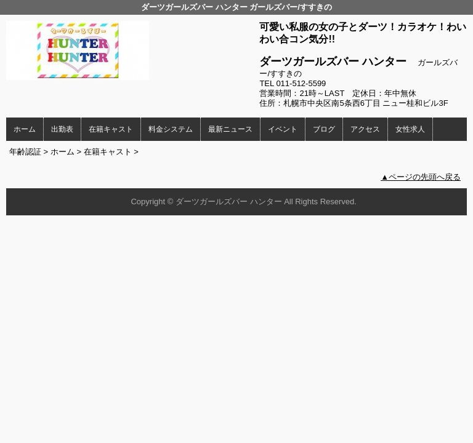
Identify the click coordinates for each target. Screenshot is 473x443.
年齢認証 (25, 151)
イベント (282, 129)
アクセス (365, 129)
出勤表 (62, 129)
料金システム (170, 129)
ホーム (25, 129)
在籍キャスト (111, 129)
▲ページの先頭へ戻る (421, 177)
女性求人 (410, 129)
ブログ (324, 129)
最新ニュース (230, 129)
